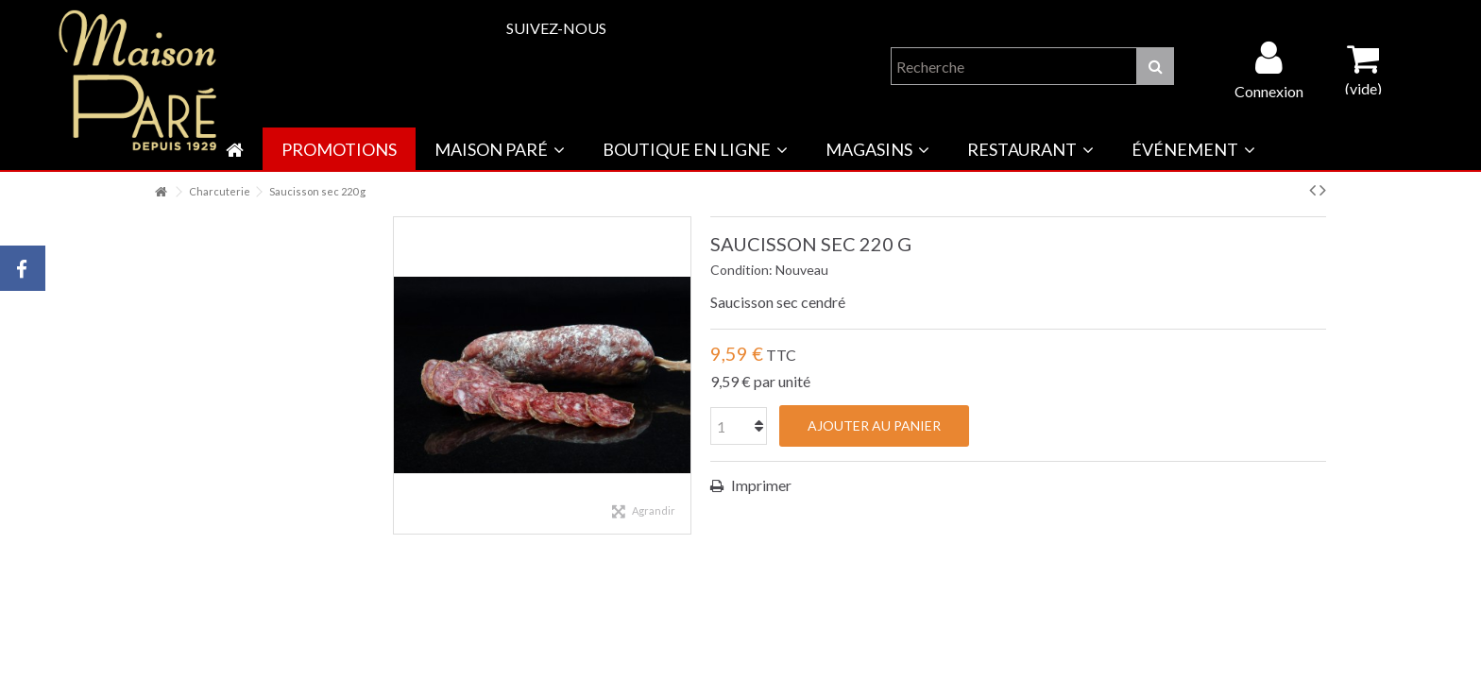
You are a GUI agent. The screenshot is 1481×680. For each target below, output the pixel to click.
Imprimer (760, 485)
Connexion (1268, 89)
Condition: (741, 270)
